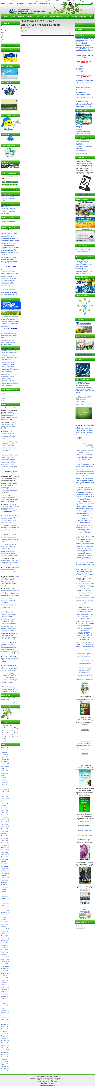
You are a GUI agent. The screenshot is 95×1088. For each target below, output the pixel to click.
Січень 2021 (4, 894)
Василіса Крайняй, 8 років (82, 259)
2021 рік (3, 393)
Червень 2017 (5, 994)
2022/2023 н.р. (79, 71)
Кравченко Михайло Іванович (83, 251)
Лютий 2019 (4, 947)
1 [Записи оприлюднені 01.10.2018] (2, 730)
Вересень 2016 (5, 1015)
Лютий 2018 (4, 975)
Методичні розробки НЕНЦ (85, 830)
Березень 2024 (5, 805)
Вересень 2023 (5, 819)
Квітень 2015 (4, 1054)
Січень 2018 (4, 977)
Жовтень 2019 (5, 929)
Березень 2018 (5, 973)
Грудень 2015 (4, 1036)
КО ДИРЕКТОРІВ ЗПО (10, 189)
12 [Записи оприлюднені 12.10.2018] (12, 732)
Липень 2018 (4, 964)
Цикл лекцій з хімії (80, 152)
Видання (21, 16)
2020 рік (3, 392)
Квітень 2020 (4, 915)
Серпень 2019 (5, 933)
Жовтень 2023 (5, 817)
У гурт (90, 16)
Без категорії (37, 30)
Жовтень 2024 (5, 789)
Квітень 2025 (4, 775)
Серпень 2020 (5, 905)
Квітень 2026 (4, 747)
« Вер (2, 741)
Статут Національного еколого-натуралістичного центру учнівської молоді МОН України (9, 271)
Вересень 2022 (5, 847)
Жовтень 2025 (5, 761)
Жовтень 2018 (5, 957)
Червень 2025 (5, 770)
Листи (38, 16)
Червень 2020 (5, 910)
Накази (45, 16)
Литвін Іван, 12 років (81, 268)
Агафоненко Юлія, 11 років (83, 270)
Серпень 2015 (5, 1045)
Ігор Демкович (51, 1085)
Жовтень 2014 (5, 1068)
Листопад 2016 (5, 1010)
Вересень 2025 (5, 763)
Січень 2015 (4, 1061)
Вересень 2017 (5, 987)
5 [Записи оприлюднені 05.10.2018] (12, 730)
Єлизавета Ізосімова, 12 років (84, 264)
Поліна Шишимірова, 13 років (83, 273)
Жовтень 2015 (5, 1040)
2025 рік (3, 400)
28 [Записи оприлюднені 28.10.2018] (17, 736)
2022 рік (3, 395)
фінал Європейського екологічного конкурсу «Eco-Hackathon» (8, 614)
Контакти (11, 3)
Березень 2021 (5, 889)
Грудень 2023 (4, 812)
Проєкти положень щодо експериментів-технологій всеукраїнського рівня (8, 342)
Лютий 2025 (4, 780)
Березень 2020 (5, 917)
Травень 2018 (5, 968)
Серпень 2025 (5, 766)
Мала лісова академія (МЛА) (9, 703)
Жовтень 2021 (5, 873)
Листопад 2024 (5, 787)
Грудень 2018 (4, 952)
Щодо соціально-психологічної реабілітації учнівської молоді (86, 539)
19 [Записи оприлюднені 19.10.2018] (12, 734)
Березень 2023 (5, 833)
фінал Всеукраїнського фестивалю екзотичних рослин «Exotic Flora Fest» (9, 637)
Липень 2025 (4, 768)
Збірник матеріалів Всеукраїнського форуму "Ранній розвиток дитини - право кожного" (85, 464)
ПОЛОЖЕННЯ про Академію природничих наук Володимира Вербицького (84, 146)
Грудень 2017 (4, 980)
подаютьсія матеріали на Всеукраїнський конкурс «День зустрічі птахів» (9, 499)
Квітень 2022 (4, 859)
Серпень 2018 (5, 961)
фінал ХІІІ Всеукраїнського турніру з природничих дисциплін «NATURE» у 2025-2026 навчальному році (10, 579)
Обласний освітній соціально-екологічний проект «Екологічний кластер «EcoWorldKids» (85, 654)
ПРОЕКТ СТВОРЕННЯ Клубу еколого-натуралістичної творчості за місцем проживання (85, 661)
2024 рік (3, 398)
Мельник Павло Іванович (82, 253)
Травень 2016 (5, 1024)
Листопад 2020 (5, 898)
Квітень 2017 (4, 998)
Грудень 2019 (4, 924)
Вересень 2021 (5, 875)
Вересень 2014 (5, 1071)
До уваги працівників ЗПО (84, 354)
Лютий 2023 (4, 836)
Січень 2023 (4, 838)
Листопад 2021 (5, 870)
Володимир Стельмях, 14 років (84, 271)
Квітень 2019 (4, 943)
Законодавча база (44, 3)
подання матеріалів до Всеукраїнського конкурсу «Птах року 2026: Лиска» (10, 668)
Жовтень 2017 (5, 984)
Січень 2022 (4, 866)
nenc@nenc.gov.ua (49, 1083)
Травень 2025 (5, 773)
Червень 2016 (5, 1022)
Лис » (6, 741)
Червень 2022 (5, 854)
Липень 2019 (4, 936)
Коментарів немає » (47, 30)
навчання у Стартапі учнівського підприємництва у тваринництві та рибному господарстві (10, 562)
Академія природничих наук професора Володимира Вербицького (83, 141)
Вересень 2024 (5, 791)
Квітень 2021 (4, 887)
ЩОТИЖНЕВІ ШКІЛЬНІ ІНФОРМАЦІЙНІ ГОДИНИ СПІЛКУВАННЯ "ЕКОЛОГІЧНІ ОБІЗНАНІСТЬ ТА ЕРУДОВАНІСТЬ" (85, 636)
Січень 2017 (4, 1005)
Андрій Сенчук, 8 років (82, 266)
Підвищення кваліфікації (78, 16)
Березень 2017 (5, 1001)
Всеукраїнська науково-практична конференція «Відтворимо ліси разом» (8, 434)
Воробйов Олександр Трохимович (85, 247)
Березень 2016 (5, 1029)
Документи (30, 16)
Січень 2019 (4, 950)
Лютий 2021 (4, 891)
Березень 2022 (5, 861)
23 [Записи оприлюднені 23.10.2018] (5, 736)
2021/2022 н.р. (79, 70)
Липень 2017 (4, 991)
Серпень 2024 (5, 794)
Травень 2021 (5, 884)
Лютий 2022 (4, 864)
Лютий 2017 (4, 1003)
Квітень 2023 (4, 831)
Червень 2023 (5, 826)
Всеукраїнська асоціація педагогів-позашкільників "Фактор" (8, 198)
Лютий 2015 (4, 1059)
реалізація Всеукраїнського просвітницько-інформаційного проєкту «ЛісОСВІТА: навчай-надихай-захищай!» (9, 416)
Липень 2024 (4, 796)
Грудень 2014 (4, 1064)
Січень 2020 (4, 922)
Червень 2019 (5, 938)
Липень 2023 (4, 824)
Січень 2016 (4, 1033)
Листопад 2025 (5, 759)
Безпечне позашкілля (81, 153)
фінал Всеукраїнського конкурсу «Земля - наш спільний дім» (10, 569)
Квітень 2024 (4, 803)
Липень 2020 (4, 908)
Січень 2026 (4, 754)
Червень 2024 (5, 798)
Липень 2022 (4, 852)
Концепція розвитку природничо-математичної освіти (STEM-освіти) (10, 335)
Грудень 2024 (4, 784)
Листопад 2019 (5, 926)
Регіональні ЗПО (31, 3)
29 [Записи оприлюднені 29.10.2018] (2, 739)
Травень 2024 (5, 801)
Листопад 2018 (5, 954)
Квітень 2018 (4, 971)
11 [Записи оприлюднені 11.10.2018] (10, 732)
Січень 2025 (4, 782)
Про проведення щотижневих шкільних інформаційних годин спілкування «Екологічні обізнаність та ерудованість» (85, 627)
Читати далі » (69, 33)
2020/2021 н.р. (79, 68)
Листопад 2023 (5, 815)
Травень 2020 (5, 912)
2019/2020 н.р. (79, 66)
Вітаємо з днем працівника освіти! (40, 24)
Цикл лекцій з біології (81, 150)
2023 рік (3, 397)
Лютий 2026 (4, 752)
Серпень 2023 (5, 822)
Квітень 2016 (4, 1026)
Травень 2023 (5, 829)
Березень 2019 (5, 945)
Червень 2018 (5, 966)
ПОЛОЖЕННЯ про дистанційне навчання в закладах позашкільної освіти (85, 564)
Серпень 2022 (5, 850)
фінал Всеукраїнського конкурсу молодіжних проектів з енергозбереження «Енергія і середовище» (9, 518)
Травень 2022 (5, 857)
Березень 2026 (5, 750)
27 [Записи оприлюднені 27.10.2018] (14, 736)
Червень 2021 (5, 882)
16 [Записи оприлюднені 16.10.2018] (5, 734)
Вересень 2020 (5, 903)
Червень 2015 (5, 1050)
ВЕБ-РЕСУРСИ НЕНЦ (10, 45)
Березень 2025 (5, 777)
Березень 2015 (5, 1057)
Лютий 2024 (4, 808)
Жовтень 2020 (5, 901)
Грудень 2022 (4, 840)
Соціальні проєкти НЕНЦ (85, 194)
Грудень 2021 (4, 868)
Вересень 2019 (5, 931)
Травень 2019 (5, 940)
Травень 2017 (5, 996)
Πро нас (13, 16)
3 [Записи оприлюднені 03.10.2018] (7, 730)
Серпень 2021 (5, 877)
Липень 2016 (4, 1019)
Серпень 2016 (5, 1017)
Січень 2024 (4, 810)
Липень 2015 (4, 1047)
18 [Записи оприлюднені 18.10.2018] (10, 734)
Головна (3, 3)
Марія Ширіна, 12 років (82, 261)
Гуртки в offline (79, 32)
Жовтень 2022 (5, 845)
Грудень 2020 (4, 896)
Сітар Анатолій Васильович (83, 249)
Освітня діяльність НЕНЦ (85, 25)
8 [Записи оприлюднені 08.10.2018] (2, 732)
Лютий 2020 (4, 919)
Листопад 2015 (5, 1038)
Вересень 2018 (5, 959)
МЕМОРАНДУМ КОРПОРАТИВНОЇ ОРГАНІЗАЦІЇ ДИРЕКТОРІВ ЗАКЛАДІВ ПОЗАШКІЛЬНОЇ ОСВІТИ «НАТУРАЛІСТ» (10, 210)
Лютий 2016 (4, 1031)
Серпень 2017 (5, 989)
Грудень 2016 (4, 1008)
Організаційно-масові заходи (59, 16)
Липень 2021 (4, 880)
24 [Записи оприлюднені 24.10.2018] (7, 736)
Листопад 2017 (5, 982)
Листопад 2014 (5, 1066)
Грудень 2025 (4, 757)
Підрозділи (20, 3)
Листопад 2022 (5, 843)
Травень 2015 (5, 1052)
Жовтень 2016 (5, 1012)
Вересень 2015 (5, 1043)
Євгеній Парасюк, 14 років (83, 263)
